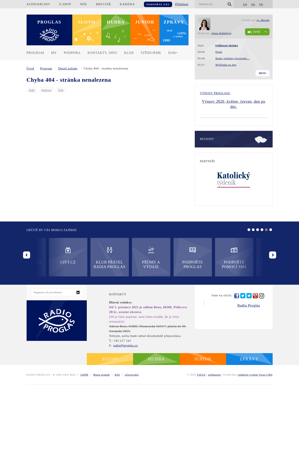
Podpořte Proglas (128, 322)
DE (253, 4)
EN (245, 4)
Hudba (116, 22)
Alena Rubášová (221, 33)
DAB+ (173, 52)
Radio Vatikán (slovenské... (233, 58)
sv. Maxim (263, 20)
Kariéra (127, 4)
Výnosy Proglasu (215, 93)
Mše (83, 4)
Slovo (86, 22)
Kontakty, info (102, 52)
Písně (219, 51)
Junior (144, 22)
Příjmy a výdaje (87, 322)
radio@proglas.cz (125, 410)
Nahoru (46, 90)
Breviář (103, 4)
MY (54, 52)
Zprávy (174, 22)
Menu (262, 73)
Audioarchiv (38, 4)
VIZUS (201, 439)
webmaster (214, 439)
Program (35, 52)
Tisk (61, 90)
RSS (117, 439)
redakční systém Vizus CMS (255, 439)
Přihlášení (182, 4)
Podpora (72, 52)
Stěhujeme (151, 52)
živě (254, 32)
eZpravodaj (132, 439)
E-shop (65, 4)
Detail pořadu (67, 68)
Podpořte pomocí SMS (170, 322)
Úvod (30, 68)
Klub (129, 52)
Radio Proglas (248, 370)
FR (261, 4)
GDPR (84, 439)
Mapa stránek (101, 439)
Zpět (32, 90)
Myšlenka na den (226, 64)
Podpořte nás (158, 4)
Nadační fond (212, 320)
